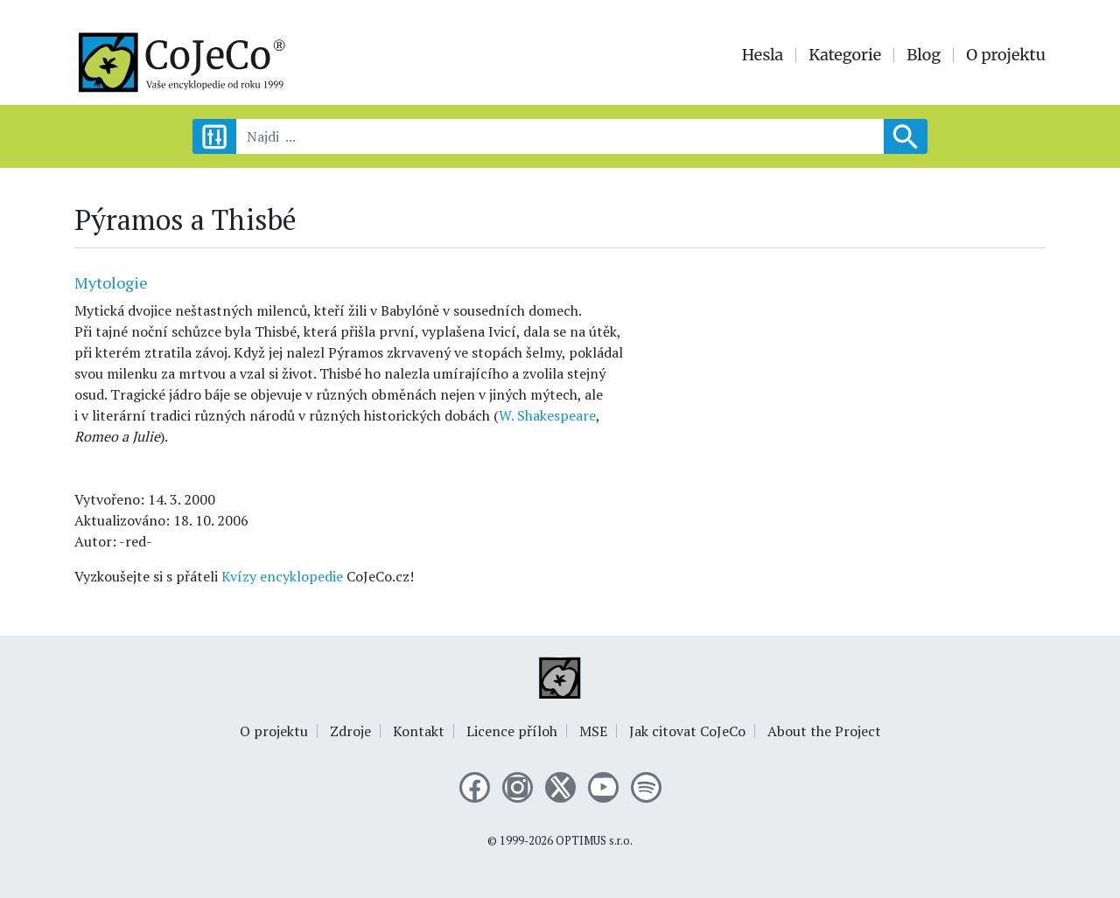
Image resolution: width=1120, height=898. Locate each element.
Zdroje (350, 731)
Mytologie (111, 282)
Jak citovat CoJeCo (687, 731)
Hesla (763, 55)
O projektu (1006, 55)
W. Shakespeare (547, 415)
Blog (923, 55)
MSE (593, 731)
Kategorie (844, 55)
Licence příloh (511, 731)
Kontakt (418, 731)
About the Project (824, 731)
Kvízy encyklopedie (282, 576)
